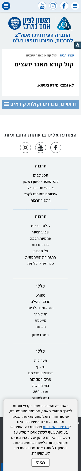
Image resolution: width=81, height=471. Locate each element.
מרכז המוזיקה (40, 379)
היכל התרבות (41, 200)
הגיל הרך (40, 314)
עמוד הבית (67, 55)
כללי (40, 286)
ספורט (40, 295)
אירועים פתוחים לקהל (40, 194)
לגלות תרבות (40, 226)
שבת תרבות (40, 245)
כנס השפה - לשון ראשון (41, 181)
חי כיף (40, 367)
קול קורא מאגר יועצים (44, 64)
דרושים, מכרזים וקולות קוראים (43, 104)
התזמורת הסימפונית (40, 257)
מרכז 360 (40, 392)
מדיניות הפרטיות (56, 427)
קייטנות (40, 320)
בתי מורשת (40, 385)
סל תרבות (40, 251)
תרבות (40, 166)
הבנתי (40, 462)
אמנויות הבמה (40, 238)
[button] (75, 6)
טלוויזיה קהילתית (40, 263)
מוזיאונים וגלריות (40, 308)
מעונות (40, 327)
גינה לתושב (40, 398)
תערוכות (40, 360)
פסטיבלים (40, 175)
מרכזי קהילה (40, 301)
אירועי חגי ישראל (40, 188)
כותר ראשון (40, 335)
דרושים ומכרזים (40, 373)
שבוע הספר (40, 232)
